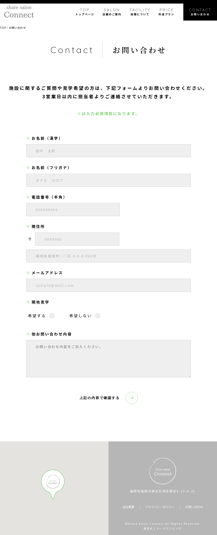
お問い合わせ (194, 507)
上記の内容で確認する (100, 398)
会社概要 (128, 507)
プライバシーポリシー (160, 507)
